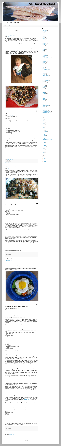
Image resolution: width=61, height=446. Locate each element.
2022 (44, 123)
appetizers (44, 31)
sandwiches (44, 93)
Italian (43, 67)
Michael (45, 161)
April (44, 142)
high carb (44, 62)
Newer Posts (7, 432)
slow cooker (44, 99)
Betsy (44, 156)
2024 (44, 120)
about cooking (45, 30)
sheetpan (44, 98)
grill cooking (44, 58)
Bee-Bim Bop (8, 260)
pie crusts (44, 86)
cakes (43, 39)
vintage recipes (45, 113)
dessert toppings (45, 48)
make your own (26, 399)
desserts (44, 49)
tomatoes (44, 106)
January (45, 146)
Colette (45, 158)
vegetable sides (45, 110)
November (45, 131)
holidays (44, 63)
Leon (44, 159)
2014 (44, 151)
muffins (44, 79)
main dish (11, 253)
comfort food (9, 159)
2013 (44, 152)
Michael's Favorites (16, 253)
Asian (8, 427)
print (37, 202)
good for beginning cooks (46, 57)
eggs (43, 51)
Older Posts (36, 432)
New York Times (10, 115)
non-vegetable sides (46, 80)
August (45, 135)
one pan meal (45, 82)
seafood (44, 97)
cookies (12, 159)
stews (43, 104)
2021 (44, 124)
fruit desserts (45, 55)
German (44, 56)
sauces (44, 94)
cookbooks (44, 44)
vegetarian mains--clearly (46, 111)
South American (45, 103)
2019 (44, 127)
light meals (44, 70)
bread (43, 37)
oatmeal (44, 81)
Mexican (44, 74)
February (45, 145)
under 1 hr (20, 253)
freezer (44, 54)
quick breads (45, 91)
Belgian (44, 33)
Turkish (44, 107)
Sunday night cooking (46, 105)
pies (43, 87)
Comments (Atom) (12, 434)
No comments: (7, 162)
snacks (44, 100)
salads (44, 92)
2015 (44, 149)
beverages (44, 36)
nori (9, 415)
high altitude (44, 61)
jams (43, 68)
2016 (44, 148)
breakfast (44, 38)
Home (5, 25)
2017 (44, 130)
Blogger (34, 440)
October (45, 132)
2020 (44, 126)
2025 (44, 119)
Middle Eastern (45, 76)
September (45, 134)
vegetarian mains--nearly (46, 112)
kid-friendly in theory (46, 69)
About (9, 25)
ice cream (44, 64)
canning (44, 42)
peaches (44, 85)
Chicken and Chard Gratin (12, 167)
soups (43, 101)
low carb (8, 253)
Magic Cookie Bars (10, 35)
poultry (44, 88)
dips (43, 50)
